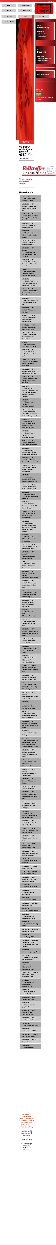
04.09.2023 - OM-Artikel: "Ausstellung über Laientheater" (29, 327)
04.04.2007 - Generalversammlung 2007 (30, 924)
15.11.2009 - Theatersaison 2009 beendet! (29, 860)
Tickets (29, 1123)
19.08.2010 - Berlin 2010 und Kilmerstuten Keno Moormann (30, 853)
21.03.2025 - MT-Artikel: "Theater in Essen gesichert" (28, 225)
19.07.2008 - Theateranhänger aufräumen (28, 892)
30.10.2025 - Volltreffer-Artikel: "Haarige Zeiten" (28, 198)
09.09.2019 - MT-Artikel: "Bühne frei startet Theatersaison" (29, 442)
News (9, 5)
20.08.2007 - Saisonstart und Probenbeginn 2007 (28, 916)
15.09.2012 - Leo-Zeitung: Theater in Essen (28, 781)
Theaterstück (25, 5)
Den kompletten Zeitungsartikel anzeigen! (25, 181)
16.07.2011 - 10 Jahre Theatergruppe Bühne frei (30, 838)
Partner (9, 16)
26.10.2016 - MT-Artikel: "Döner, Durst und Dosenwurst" (29, 546)
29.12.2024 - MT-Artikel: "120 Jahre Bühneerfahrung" (28, 242)
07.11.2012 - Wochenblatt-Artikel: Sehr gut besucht (29, 733)
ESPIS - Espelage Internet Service (44, 97)
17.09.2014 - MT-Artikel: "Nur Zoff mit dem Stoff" (29, 641)
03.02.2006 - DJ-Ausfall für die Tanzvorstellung (28, 1012)
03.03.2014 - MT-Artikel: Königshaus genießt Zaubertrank (29, 677)
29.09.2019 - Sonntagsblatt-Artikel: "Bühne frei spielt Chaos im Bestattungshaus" (28, 423)
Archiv (41, 16)
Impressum (51, 1)
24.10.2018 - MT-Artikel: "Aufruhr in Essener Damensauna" (30, 460)
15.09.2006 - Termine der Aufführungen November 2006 (30, 974)
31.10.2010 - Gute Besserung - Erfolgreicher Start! (29, 845)
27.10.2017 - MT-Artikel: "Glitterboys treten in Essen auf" (29, 486)
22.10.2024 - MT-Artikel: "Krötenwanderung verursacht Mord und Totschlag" (29, 252)
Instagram (25, 10)
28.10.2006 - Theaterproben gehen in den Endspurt (30, 957)
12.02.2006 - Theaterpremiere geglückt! (28, 1005)
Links (25, 16)
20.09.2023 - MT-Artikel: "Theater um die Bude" (29, 310)
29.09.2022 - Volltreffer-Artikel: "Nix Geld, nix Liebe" (29, 344)
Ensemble (24, 1121)
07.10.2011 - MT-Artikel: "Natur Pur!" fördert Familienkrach (29, 823)
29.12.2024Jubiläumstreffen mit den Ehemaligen (44, 58)
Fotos (9, 10)
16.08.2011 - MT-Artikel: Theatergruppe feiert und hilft (30, 830)
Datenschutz (27, 1116)
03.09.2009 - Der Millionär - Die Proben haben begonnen (29, 879)
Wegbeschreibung (43, 74)
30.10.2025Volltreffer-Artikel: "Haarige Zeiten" (43, 34)
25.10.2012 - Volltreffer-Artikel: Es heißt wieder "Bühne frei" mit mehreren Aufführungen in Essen (30, 742)
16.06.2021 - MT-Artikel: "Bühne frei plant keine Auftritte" (29, 371)
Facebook (9, 22)
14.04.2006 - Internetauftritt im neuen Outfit (28, 992)
